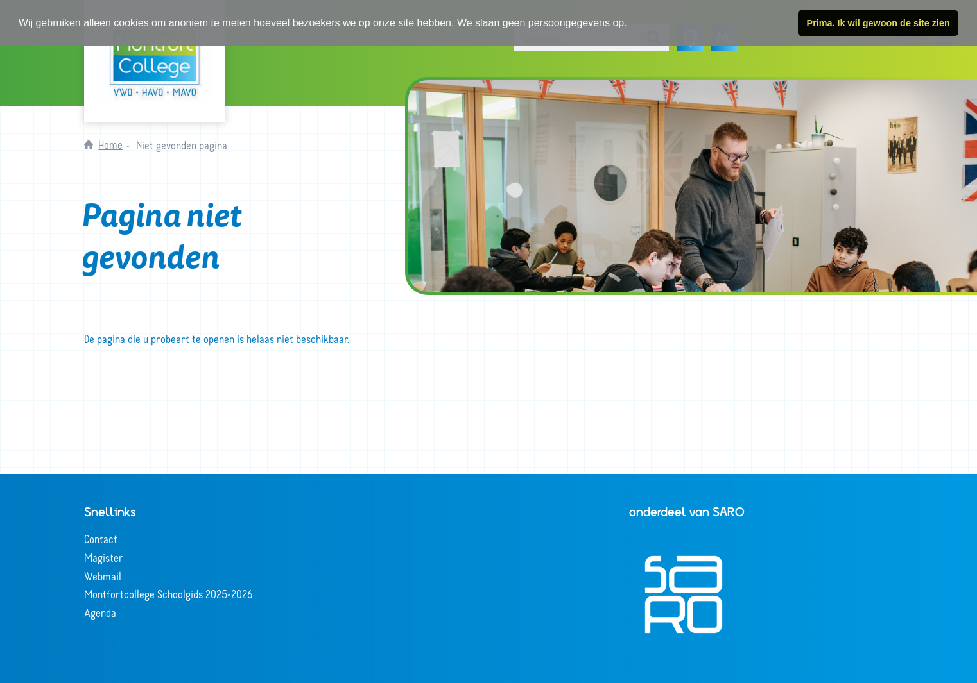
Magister (103, 557)
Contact (100, 539)
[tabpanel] (692, 186)
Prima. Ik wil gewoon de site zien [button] (878, 23)
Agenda (100, 612)
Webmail (102, 576)
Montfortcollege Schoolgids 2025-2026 (168, 594)
